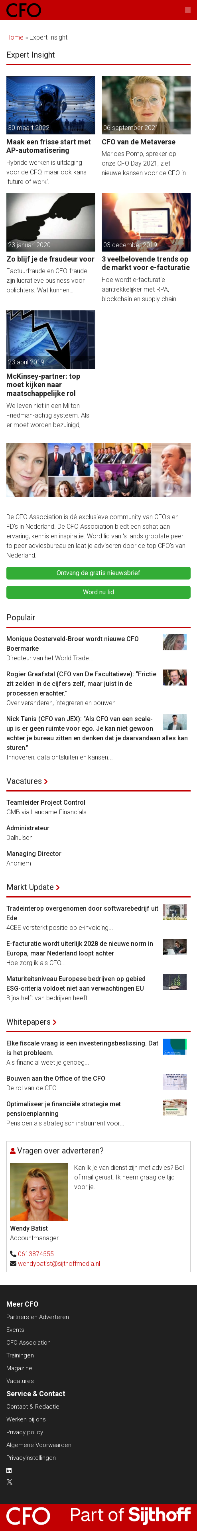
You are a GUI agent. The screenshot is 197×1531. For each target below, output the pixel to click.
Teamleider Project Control (45, 802)
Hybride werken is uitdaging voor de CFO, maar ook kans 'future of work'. (46, 172)
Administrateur (27, 828)
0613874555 (36, 1254)
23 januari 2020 (29, 245)
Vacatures (24, 781)
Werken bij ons (26, 1419)
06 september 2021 (131, 128)
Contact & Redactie (32, 1406)
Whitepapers (28, 1022)
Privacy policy (24, 1432)
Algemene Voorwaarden (38, 1445)
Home (15, 37)
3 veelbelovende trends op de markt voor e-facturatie (146, 263)
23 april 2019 (26, 362)
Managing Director (33, 853)
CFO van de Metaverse (138, 142)
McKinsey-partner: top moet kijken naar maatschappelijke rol (43, 385)
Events (15, 1329)
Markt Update (30, 887)
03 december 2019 (130, 245)
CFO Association (28, 1342)
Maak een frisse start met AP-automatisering (48, 146)
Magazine (19, 1368)
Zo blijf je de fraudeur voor (50, 259)
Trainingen (20, 1355)
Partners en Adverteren (37, 1317)
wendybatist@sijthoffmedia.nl (59, 1263)
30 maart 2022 (28, 128)
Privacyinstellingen (31, 1457)
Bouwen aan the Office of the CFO (55, 1078)
